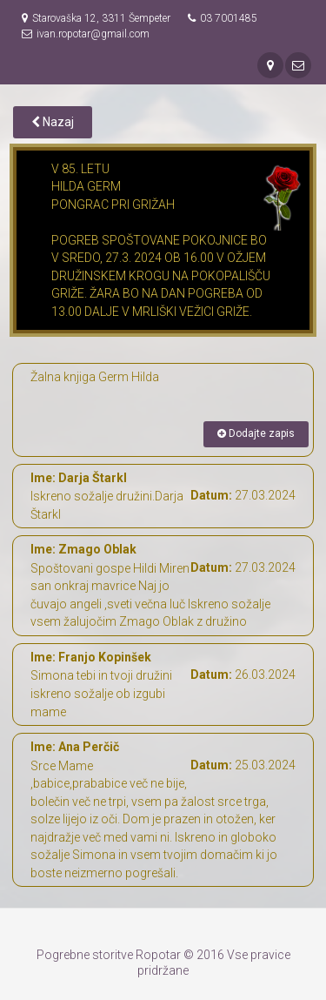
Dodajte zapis (256, 433)
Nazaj (52, 122)
